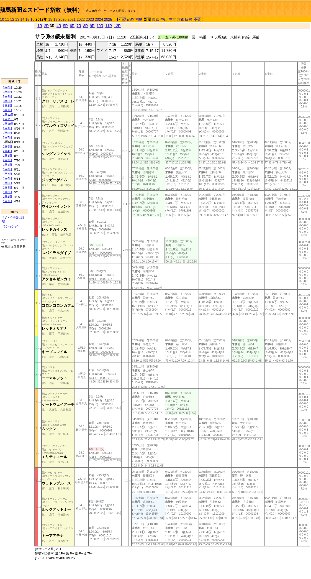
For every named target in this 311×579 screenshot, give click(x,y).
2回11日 (8, 119)
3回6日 (7, 87)
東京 (155, 19)
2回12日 (8, 114)
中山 (164, 19)
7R (79, 26)
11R (108, 26)
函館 (130, 19)
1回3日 (7, 192)
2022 (81, 19)
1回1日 (7, 201)
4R (59, 26)
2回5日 (7, 146)
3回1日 (7, 110)
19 (55, 19)
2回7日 (7, 137)
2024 (99, 19)
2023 (90, 19)
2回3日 (7, 155)
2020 (62, 19)
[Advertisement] (14, 50)
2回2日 (7, 160)
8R (85, 26)
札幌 (122, 20)
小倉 (197, 20)
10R (100, 26)
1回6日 (7, 178)
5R (65, 26)
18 (50, 19)
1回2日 (7, 196)
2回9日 (7, 128)
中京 (172, 19)
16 (33, 19)
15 (27, 19)
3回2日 (7, 105)
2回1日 (7, 164)
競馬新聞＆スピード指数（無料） (41, 10)
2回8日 (7, 133)
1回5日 (7, 183)
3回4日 (7, 96)
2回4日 (7, 151)
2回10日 (8, 123)
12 (12, 19)
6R (72, 26)
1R (39, 26)
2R (46, 26)
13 (17, 19)
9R (92, 26)
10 (2, 19)
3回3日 (7, 101)
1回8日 (7, 169)
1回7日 (7, 174)
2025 (108, 19)
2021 (71, 19)
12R (117, 26)
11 (7, 19)
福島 (139, 19)
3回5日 (7, 92)
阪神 (189, 19)
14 (22, 19)
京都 (180, 19)
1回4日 (7, 187)
